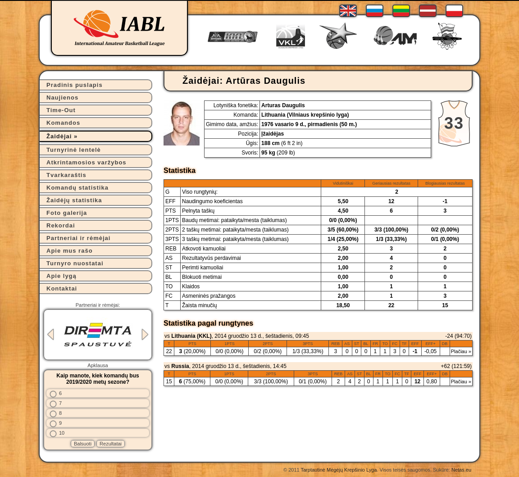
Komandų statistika (77, 187)
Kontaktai (61, 288)
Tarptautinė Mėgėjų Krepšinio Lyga (338, 469)
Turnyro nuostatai (75, 263)
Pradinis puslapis (74, 85)
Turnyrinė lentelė (73, 149)
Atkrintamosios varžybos (86, 162)
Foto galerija (66, 212)
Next (145, 334)
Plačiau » (461, 351)
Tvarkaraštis (66, 175)
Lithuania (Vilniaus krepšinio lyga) (305, 115)
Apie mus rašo (69, 250)
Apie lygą (61, 276)
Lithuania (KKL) (191, 336)
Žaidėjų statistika (74, 200)
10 (61, 433)
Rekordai (60, 225)
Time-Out (61, 110)
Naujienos (62, 97)
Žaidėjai (59, 136)
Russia (180, 366)
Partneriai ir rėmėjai (78, 238)
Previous (50, 334)
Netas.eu (461, 469)
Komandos (63, 122)
